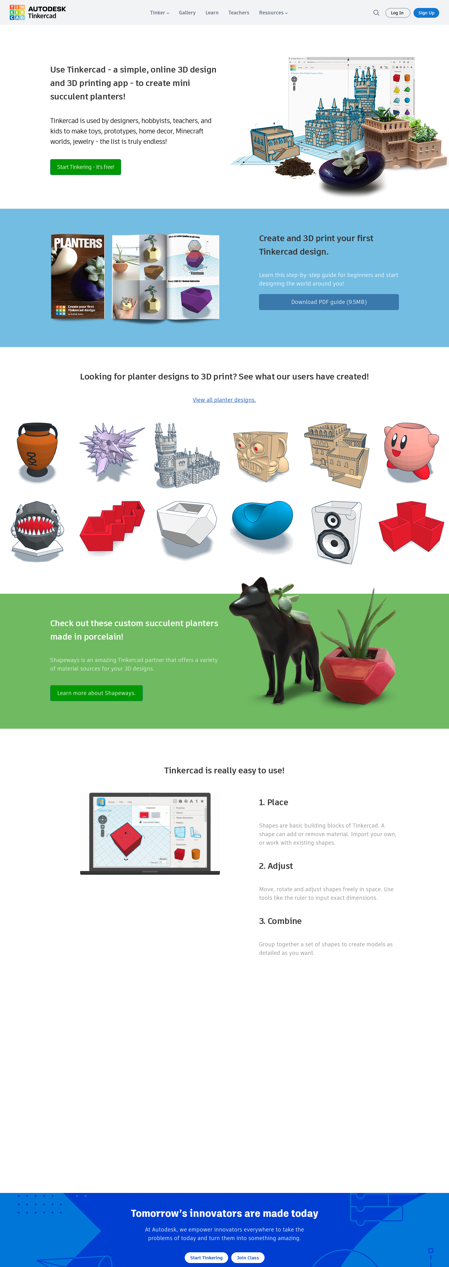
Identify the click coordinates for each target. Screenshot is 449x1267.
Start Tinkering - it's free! (85, 167)
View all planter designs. (224, 400)
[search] (376, 12)
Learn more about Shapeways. (96, 693)
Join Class (248, 1257)
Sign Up (426, 13)
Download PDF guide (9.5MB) (329, 302)
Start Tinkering (206, 1257)
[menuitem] (160, 12)
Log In (398, 13)
